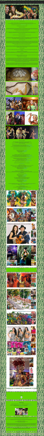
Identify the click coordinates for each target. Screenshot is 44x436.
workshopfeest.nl (28, 156)
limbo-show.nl (31, 146)
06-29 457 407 (20, 269)
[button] (10, 390)
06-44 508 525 (24, 269)
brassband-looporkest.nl (23, 187)
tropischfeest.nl (25, 168)
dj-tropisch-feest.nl (28, 158)
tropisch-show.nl (27, 161)
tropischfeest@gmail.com (22, 270)
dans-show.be (30, 145)
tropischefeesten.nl (25, 151)
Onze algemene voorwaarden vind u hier (21, 430)
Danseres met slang (2, 1)
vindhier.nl (28, 405)
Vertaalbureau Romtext (21, 405)
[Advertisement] (22, 434)
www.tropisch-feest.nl (22, 163)
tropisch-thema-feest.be (29, 160)
